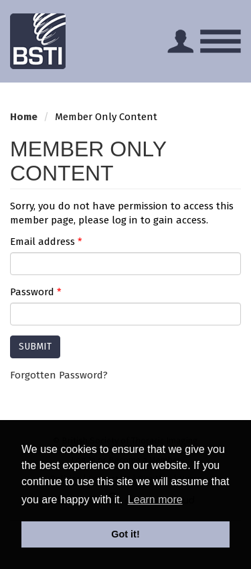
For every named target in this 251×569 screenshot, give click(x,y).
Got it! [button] (125, 534)
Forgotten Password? (59, 375)
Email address (46, 242)
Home (23, 117)
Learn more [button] (155, 499)
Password (36, 292)
